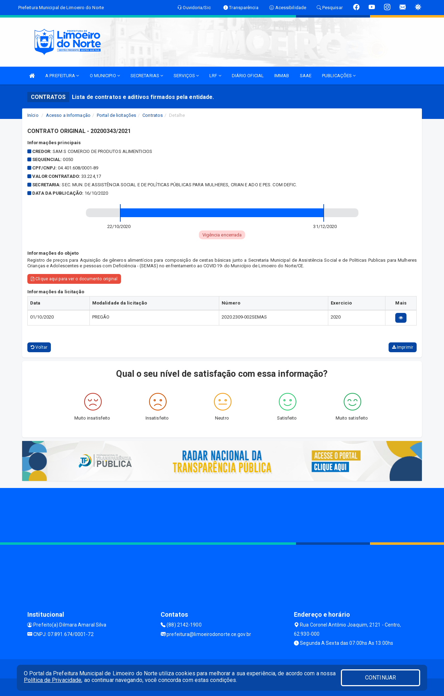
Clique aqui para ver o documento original (74, 278)
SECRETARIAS (146, 75)
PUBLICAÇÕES (339, 75)
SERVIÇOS (186, 75)
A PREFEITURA (62, 75)
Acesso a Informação (68, 115)
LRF (215, 75)
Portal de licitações (116, 115)
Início (33, 115)
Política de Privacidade (52, 680)
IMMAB (281, 75)
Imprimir (402, 347)
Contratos (152, 115)
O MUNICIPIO (105, 75)
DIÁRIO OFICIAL (248, 75)
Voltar (39, 347)
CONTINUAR (380, 677)
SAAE (305, 75)
